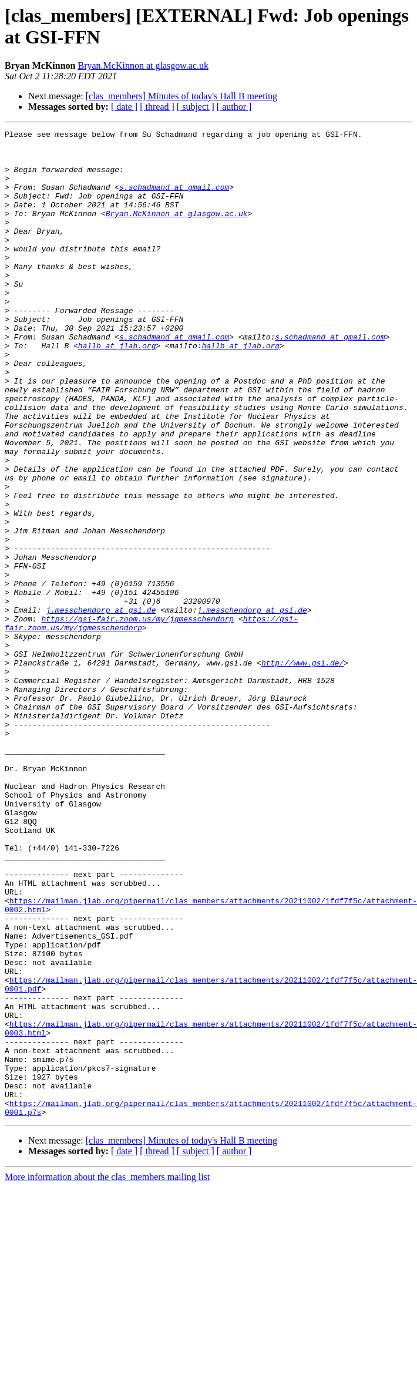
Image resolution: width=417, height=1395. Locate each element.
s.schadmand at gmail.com (174, 199)
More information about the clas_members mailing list (107, 1374)
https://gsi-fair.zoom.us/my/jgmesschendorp (137, 717)
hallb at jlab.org (117, 389)
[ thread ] (157, 107)
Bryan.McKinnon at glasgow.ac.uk (143, 65)
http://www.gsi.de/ (302, 770)
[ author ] (234, 107)
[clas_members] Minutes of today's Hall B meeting (181, 96)
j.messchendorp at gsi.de (101, 706)
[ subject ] (195, 107)
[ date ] (124, 107)
